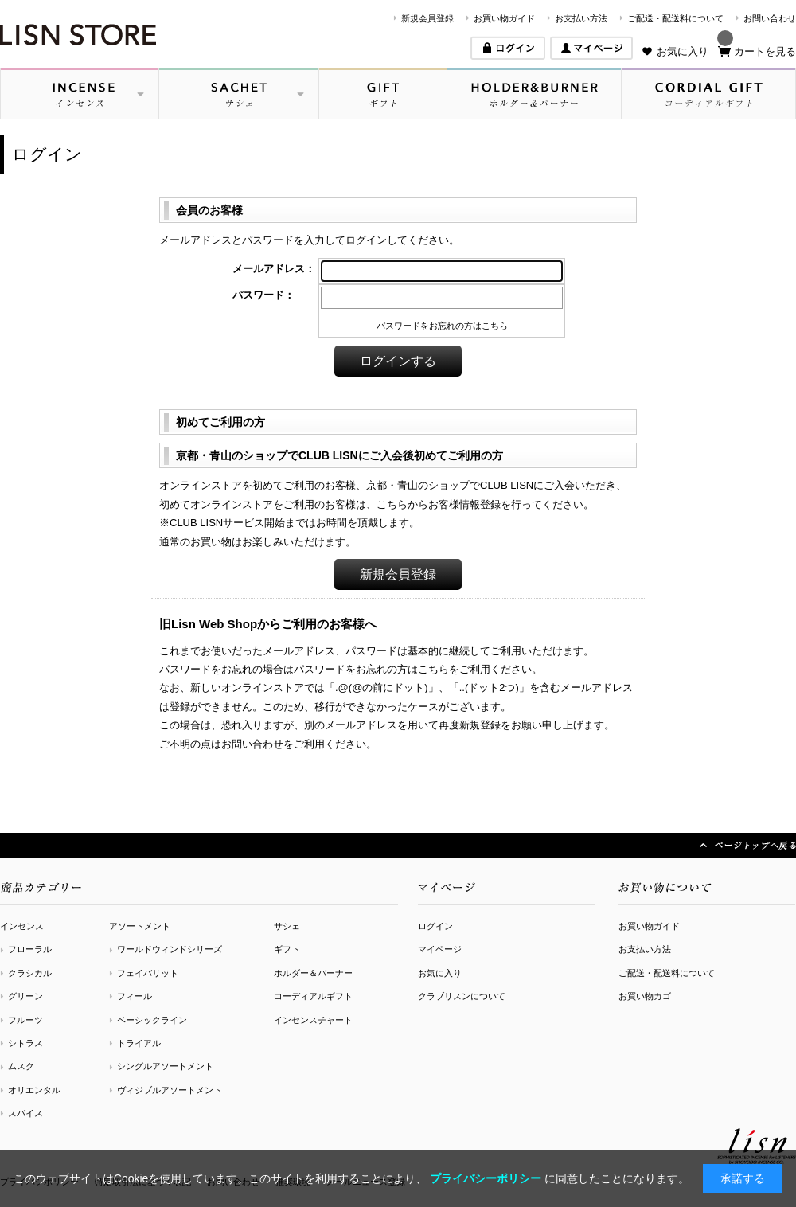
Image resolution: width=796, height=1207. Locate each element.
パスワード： (263, 295)
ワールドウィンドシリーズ (169, 949)
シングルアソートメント (165, 1066)
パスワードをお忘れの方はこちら (442, 325)
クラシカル (30, 973)
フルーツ (25, 1020)
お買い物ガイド (504, 18)
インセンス (22, 926)
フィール (134, 996)
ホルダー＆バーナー (313, 973)
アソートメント (139, 926)
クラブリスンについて (461, 996)
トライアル (139, 1043)
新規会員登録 (427, 18)
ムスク (21, 1066)
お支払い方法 (581, 18)
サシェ (287, 926)
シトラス (25, 1043)
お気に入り (682, 51)
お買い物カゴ (644, 996)
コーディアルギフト (313, 996)
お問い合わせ (769, 18)
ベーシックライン (152, 1020)
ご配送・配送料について (675, 18)
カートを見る (765, 51)
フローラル (30, 949)
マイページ (440, 949)
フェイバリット (147, 973)
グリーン (25, 996)
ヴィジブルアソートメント (169, 1090)
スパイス (25, 1113)
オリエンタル (34, 1090)
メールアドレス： (273, 269)
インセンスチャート (313, 1020)
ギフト (287, 949)
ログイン (435, 926)
